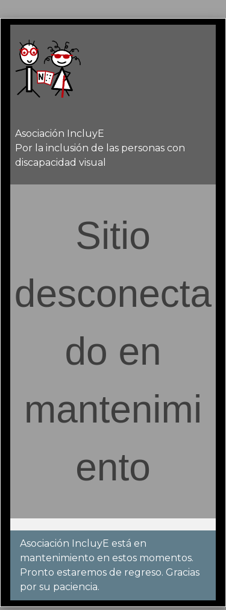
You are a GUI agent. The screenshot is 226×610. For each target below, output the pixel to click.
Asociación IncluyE (59, 133)
